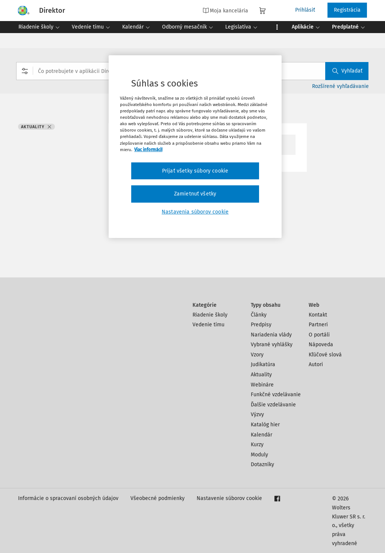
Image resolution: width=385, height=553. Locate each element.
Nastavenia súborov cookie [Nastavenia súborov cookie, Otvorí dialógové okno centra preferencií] (195, 212)
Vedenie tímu (208, 324)
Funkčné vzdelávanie (276, 394)
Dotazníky (262, 464)
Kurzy (257, 444)
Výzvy (257, 414)
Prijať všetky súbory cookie (195, 171)
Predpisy (261, 324)
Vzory (257, 354)
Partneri (318, 324)
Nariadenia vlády (271, 335)
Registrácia (347, 10)
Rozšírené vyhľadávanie (340, 86)
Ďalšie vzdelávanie (273, 404)
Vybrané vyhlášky (272, 344)
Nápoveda (321, 344)
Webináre (262, 385)
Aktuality (261, 374)
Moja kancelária (225, 11)
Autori (316, 364)
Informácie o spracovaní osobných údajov (68, 498)
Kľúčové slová (325, 354)
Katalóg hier (265, 424)
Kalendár (261, 435)
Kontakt (318, 315)
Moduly (259, 454)
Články (259, 315)
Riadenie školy (209, 315)
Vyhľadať (347, 71)
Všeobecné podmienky (157, 498)
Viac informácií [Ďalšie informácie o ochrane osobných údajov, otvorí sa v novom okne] (148, 149)
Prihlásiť (305, 10)
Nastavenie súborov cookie (229, 498)
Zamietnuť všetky (195, 194)
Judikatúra (263, 364)
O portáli (319, 335)
